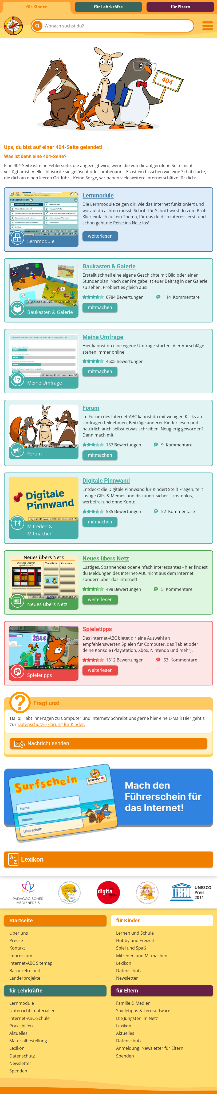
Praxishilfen (21, 1026)
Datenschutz (129, 971)
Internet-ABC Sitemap (31, 963)
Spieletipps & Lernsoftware (143, 1011)
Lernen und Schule (135, 933)
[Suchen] (37, 26)
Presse (16, 940)
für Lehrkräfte (108, 6)
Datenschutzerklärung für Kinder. (51, 724)
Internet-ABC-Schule (29, 1018)
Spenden (18, 1071)
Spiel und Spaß (131, 948)
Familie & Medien (133, 1003)
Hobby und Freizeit (135, 940)
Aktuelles (18, 1033)
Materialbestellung (28, 1041)
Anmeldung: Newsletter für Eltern (149, 1048)
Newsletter (127, 978)
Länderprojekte (24, 978)
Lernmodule (21, 1003)
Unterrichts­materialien (32, 1011)
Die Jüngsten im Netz (137, 1018)
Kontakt (17, 948)
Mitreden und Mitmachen (141, 956)
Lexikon (123, 963)
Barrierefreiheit (24, 971)
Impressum (20, 956)
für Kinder (36, 6)
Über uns (18, 933)
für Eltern (180, 6)
